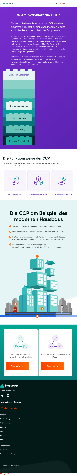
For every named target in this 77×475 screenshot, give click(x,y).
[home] (8, 3)
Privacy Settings (5, 474)
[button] (72, 3)
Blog (1, 431)
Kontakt (62, 3)
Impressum (3, 450)
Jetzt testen (52, 366)
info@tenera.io (10, 408)
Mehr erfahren (17, 366)
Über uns (3, 427)
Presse (2, 439)
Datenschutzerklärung (7, 454)
